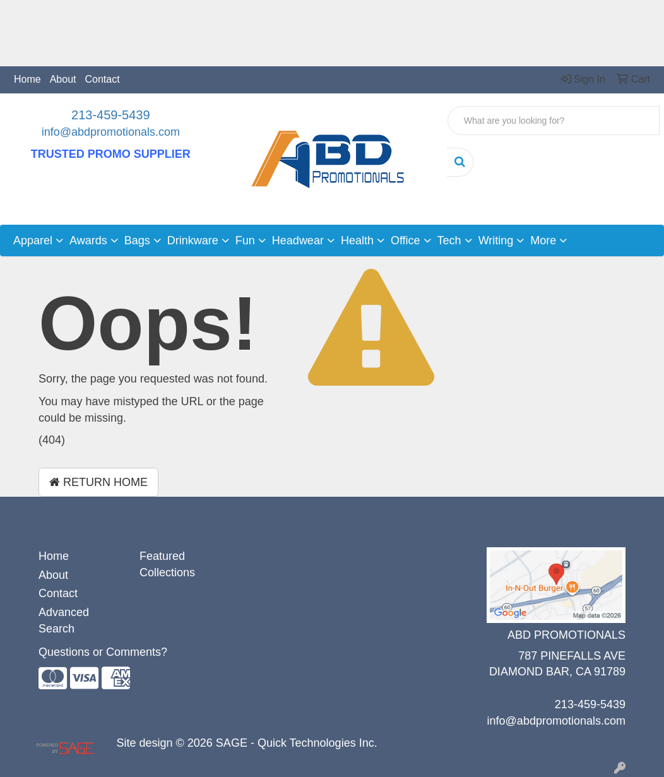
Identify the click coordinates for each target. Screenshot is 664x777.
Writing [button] (496, 240)
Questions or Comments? (103, 652)
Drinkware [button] (192, 240)
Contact (102, 79)
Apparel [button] (32, 240)
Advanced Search (64, 620)
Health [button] (357, 240)
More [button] (543, 240)
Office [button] (405, 240)
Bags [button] (137, 240)
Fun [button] (245, 240)
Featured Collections (167, 564)
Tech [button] (449, 240)
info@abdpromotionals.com (111, 132)
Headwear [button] (298, 240)
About (63, 79)
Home (27, 79)
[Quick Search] (554, 120)
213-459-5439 (110, 115)
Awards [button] (88, 240)
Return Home (98, 482)
